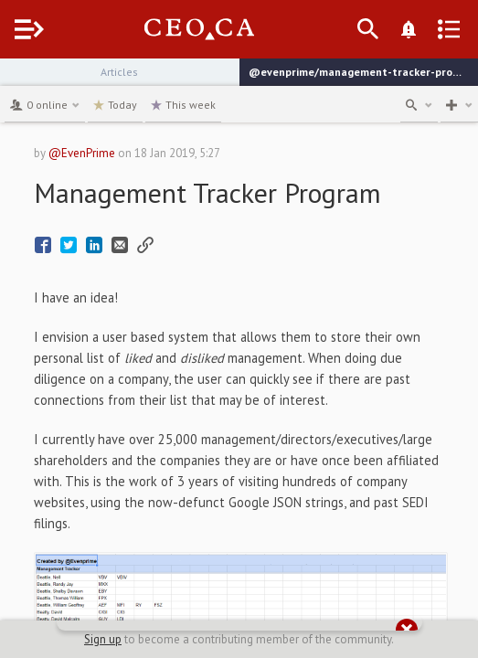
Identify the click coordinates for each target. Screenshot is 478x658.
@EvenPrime (82, 153)
